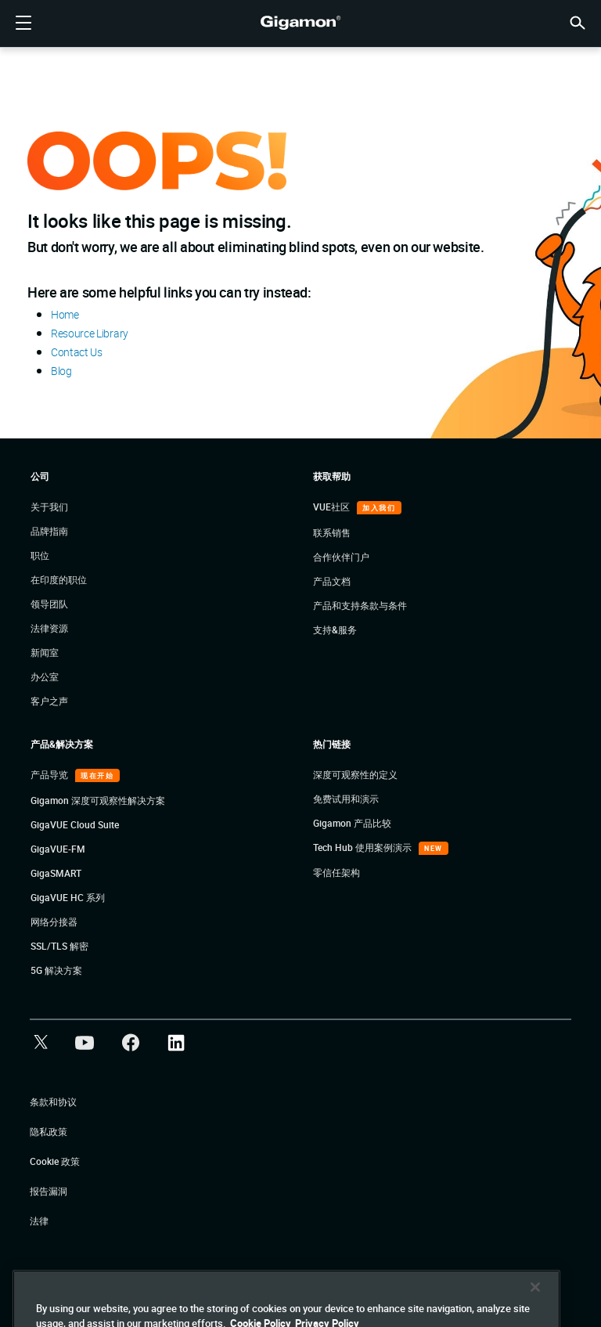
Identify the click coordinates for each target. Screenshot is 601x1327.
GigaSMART (56, 873)
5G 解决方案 (56, 970)
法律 (39, 1220)
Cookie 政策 (55, 1161)
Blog (61, 370)
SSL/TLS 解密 (59, 945)
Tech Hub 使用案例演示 (363, 847)
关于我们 (49, 506)
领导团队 (49, 603)
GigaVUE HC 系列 (68, 897)
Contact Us (77, 351)
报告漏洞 (48, 1191)
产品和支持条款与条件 (360, 605)
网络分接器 (54, 921)
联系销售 (332, 532)
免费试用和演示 (346, 798)
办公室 (45, 676)
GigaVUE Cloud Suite (75, 824)
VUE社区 (332, 506)
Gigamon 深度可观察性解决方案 (98, 800)
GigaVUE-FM (58, 848)
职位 (40, 555)
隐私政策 (48, 1131)
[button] (577, 21)
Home (65, 314)
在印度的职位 (59, 579)
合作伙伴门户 (341, 556)
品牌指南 (49, 531)
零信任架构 (336, 872)
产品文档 (332, 581)
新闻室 (45, 652)
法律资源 (49, 628)
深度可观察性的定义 (355, 774)
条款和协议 (53, 1101)
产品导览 (50, 774)
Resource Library (89, 333)
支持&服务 (335, 629)
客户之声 (49, 700)
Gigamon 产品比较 (352, 823)
